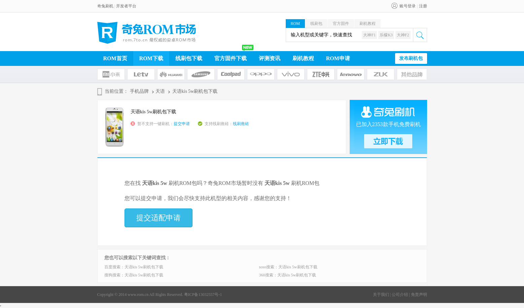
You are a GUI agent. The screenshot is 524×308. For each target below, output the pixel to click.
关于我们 (381, 294)
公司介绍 (400, 294)
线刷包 (316, 23)
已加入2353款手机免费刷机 (388, 124)
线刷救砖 (241, 123)
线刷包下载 (188, 58)
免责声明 (419, 294)
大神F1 (369, 35)
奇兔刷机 (105, 6)
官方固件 (341, 23)
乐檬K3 (386, 35)
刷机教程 (367, 23)
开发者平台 (126, 6)
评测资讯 (269, 58)
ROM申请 (338, 58)
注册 (423, 6)
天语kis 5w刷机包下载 (144, 267)
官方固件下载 (230, 58)
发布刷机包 (411, 58)
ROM (295, 23)
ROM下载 (151, 58)
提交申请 (182, 123)
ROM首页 (115, 58)
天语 (160, 91)
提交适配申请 (158, 218)
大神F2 (403, 35)
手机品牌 (139, 91)
